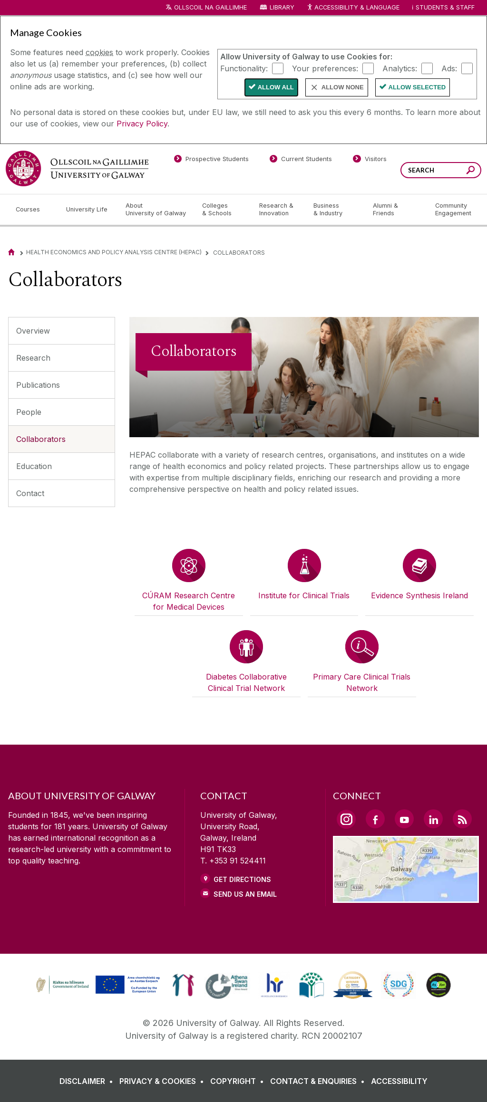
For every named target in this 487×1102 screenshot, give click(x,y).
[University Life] (87, 209)
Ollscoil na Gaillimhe (210, 7)
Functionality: (244, 68)
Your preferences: (325, 68)
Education (34, 466)
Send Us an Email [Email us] (245, 894)
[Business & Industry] (335, 209)
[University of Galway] (77, 168)
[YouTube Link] (404, 818)
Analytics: (399, 68)
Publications (38, 385)
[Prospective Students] (211, 160)
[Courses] (33, 209)
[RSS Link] (462, 818)
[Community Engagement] (453, 209)
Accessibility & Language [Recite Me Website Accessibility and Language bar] (353, 8)
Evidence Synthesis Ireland (419, 595)
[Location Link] (406, 897)
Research (33, 358)
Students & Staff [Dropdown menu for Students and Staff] (445, 7)
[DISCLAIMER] (88, 1081)
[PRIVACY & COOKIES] (163, 1081)
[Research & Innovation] (279, 209)
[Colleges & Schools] (223, 209)
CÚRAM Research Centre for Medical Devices (188, 601)
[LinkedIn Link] (433, 818)
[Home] (11, 252)
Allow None (342, 87)
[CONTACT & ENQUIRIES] (319, 1081)
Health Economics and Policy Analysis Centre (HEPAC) (114, 252)
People (28, 412)
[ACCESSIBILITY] (399, 1081)
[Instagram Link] (346, 819)
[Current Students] (301, 160)
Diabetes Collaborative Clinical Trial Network (246, 682)
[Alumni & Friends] (396, 209)
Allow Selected (417, 87)
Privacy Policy (142, 123)
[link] (96, 985)
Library (282, 7)
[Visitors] (370, 160)
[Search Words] (440, 170)
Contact (30, 493)
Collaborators (41, 439)
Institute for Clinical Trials (304, 595)
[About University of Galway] (156, 209)
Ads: (449, 68)
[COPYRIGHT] (239, 1081)
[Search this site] (471, 171)
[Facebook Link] (375, 818)
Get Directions (242, 879)
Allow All (276, 87)
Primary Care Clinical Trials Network (361, 682)
